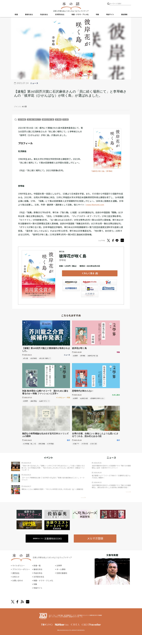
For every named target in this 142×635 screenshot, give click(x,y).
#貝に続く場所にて (45, 358)
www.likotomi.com (95, 205)
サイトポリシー (18, 566)
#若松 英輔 (41, 444)
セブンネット (108, 282)
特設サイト (110, 14)
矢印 (83, 497)
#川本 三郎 (93, 444)
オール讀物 (60, 569)
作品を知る (44, 14)
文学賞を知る (59, 14)
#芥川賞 (25, 358)
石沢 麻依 (22, 119)
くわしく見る (88, 273)
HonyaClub (108, 288)
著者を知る (29, 14)
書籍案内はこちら (47, 538)
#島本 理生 (33, 401)
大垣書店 (89, 294)
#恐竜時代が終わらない (97, 398)
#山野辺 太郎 (84, 398)
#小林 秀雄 (50, 444)
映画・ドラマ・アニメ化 (80, 14)
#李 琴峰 (82, 356)
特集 (97, 14)
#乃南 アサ (76, 444)
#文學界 (75, 356)
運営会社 (15, 573)
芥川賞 (65, 119)
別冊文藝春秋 (61, 573)
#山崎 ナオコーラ (44, 401)
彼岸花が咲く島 (47, 119)
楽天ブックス (89, 282)
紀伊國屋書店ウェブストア (71, 288)
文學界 (59, 566)
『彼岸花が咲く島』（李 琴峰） (102, 171)
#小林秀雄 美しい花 (29, 444)
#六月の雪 (85, 444)
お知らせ (15, 577)
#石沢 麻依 (33, 358)
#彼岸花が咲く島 (93, 356)
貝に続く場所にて (34, 119)
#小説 (24, 106)
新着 (16, 14)
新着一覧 (37, 566)
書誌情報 (124, 14)
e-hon (89, 288)
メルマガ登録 (95, 538)
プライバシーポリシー (21, 569)
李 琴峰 (58, 119)
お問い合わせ (17, 580)
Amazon (71, 282)
